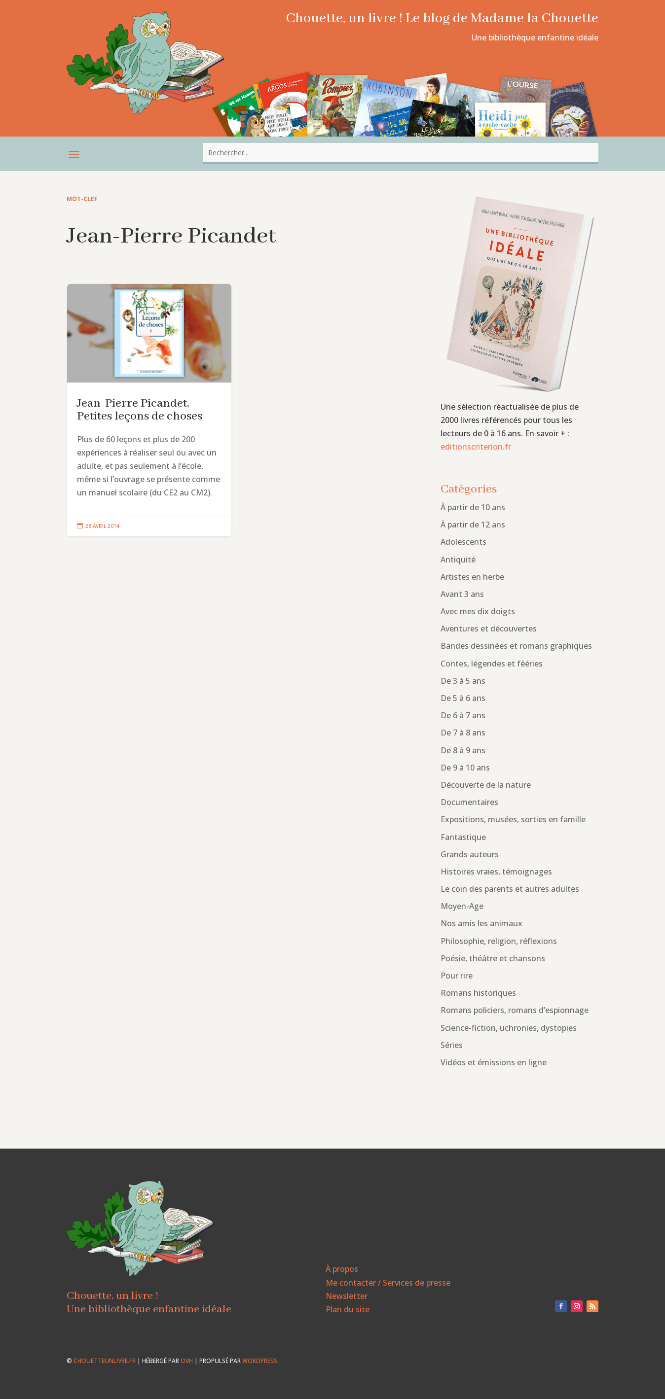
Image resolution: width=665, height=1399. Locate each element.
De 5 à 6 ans (463, 698)
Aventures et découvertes (489, 628)
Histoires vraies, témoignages (496, 871)
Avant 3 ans (462, 594)
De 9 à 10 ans (465, 767)
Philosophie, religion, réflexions (499, 941)
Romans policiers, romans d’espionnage (515, 1010)
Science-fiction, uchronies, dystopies (509, 1027)
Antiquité (458, 559)
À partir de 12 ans (473, 524)
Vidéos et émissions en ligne (494, 1062)
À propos (342, 1268)
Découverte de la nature (486, 784)
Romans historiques (478, 992)
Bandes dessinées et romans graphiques (516, 645)
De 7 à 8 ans (463, 732)
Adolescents (463, 541)
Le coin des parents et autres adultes (510, 888)
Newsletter (347, 1296)
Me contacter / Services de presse (388, 1282)
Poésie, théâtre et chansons (493, 958)
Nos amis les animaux (481, 923)
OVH (187, 1361)
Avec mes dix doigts (478, 611)
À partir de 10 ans (473, 507)
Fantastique (463, 837)
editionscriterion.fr (476, 446)
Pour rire (457, 975)
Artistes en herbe (472, 576)
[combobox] (400, 152)
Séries (452, 1045)
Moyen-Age (462, 906)
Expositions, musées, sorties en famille (513, 819)
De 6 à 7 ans (463, 715)
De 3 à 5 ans (463, 680)
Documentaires (469, 802)
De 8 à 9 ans (463, 750)
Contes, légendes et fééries (492, 663)
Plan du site (347, 1309)
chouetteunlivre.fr (105, 1361)
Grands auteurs (470, 854)
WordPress (259, 1361)
